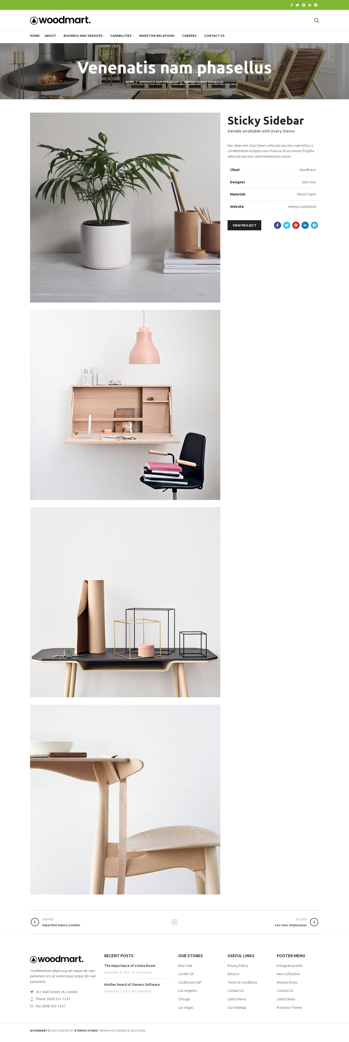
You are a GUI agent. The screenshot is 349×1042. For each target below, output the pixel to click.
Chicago (184, 1004)
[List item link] (63, 1003)
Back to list (174, 926)
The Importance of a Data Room (129, 970)
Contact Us (236, 995)
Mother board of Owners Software (132, 989)
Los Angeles (187, 995)
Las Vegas (185, 1012)
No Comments (142, 977)
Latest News (237, 1004)
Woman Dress (287, 987)
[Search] (316, 23)
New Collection (288, 978)
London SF (186, 978)
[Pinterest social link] (304, 5)
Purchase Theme (289, 1012)
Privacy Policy (238, 970)
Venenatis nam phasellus (159, 86)
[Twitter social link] (297, 5)
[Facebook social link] (291, 5)
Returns (233, 978)
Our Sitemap (237, 1012)
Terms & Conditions (242, 987)
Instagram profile (289, 970)
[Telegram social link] (316, 5)
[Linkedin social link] (310, 5)
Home (130, 86)
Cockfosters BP (189, 987)
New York (185, 970)
